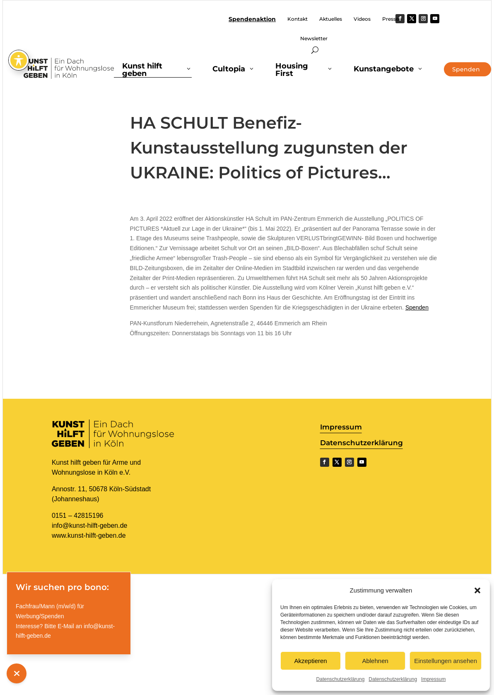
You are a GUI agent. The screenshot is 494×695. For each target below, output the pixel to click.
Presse (390, 19)
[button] (477, 590)
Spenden (417, 307)
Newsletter (314, 38)
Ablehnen (375, 660)
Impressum (433, 679)
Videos (362, 19)
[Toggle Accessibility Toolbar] (19, 51)
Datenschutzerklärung (340, 679)
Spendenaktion (252, 19)
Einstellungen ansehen (445, 660)
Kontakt (297, 19)
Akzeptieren (310, 660)
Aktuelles (330, 19)
